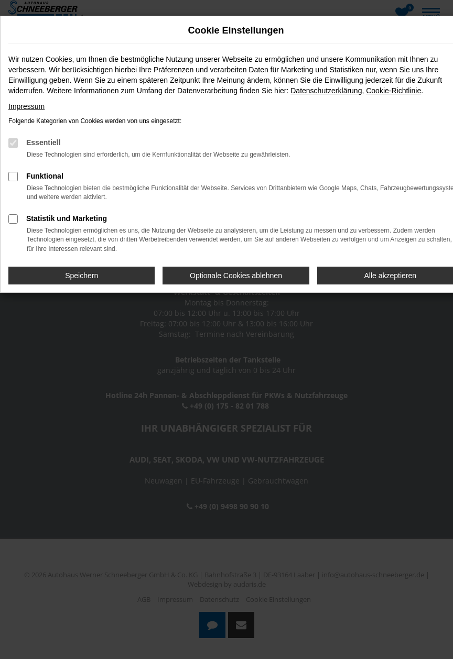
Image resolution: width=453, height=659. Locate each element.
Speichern (81, 275)
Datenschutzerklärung (326, 90)
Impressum (26, 106)
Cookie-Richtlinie (393, 90)
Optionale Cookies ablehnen (236, 275)
